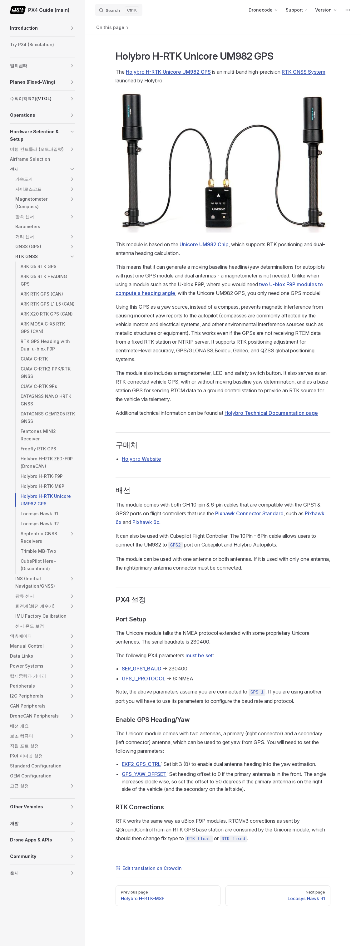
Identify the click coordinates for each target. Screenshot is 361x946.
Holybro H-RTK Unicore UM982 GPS (168, 72)
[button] (72, 28)
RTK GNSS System (303, 72)
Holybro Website (141, 459)
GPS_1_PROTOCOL (144, 678)
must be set (199, 655)
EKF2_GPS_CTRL (141, 764)
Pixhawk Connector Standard (249, 513)
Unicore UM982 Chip (204, 244)
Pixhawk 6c (145, 522)
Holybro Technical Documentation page (271, 413)
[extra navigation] (348, 10)
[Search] (118, 10)
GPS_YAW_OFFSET (144, 774)
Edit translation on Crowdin (149, 868)
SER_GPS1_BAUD (141, 668)
